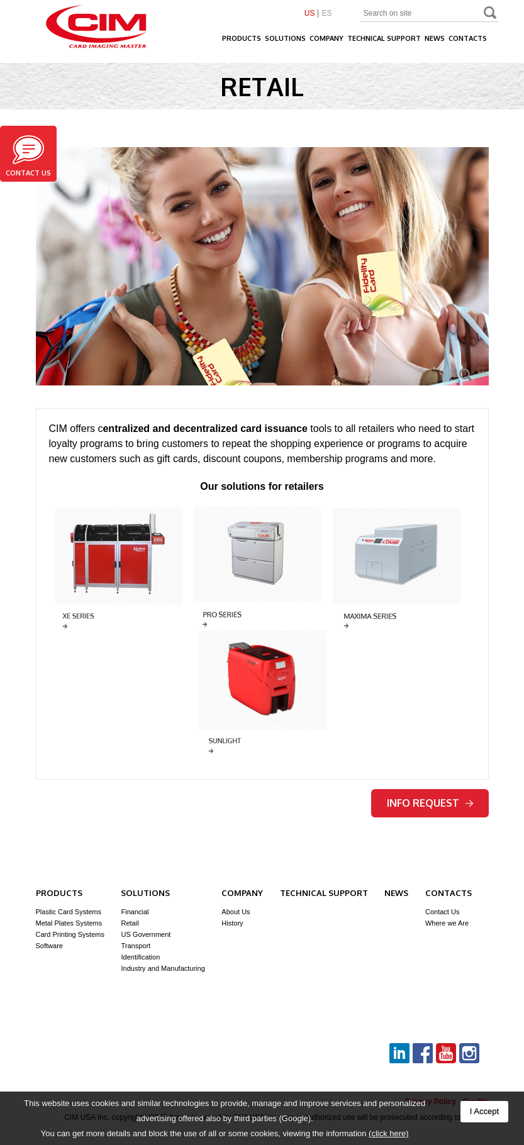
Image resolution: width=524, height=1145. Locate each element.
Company (326, 38)
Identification (140, 957)
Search (490, 14)
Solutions (285, 38)
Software (49, 945)
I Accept (484, 1111)
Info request (430, 803)
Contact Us (442, 911)
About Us (235, 911)
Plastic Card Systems (69, 911)
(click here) (389, 1133)
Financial (134, 911)
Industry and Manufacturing (162, 968)
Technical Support (384, 38)
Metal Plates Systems (69, 923)
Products (241, 38)
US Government (145, 934)
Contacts (468, 38)
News (435, 38)
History (232, 923)
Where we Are (447, 923)
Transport (135, 945)
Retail (129, 923)
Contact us (28, 156)
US (309, 13)
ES (326, 13)
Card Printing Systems (70, 934)
